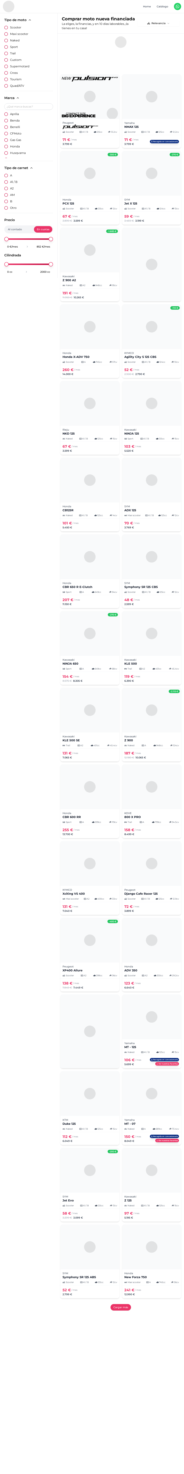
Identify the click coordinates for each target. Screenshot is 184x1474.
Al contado (15, 229)
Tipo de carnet (18, 168)
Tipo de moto (18, 20)
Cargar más (120, 1291)
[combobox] (158, 23)
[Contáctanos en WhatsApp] (177, 6)
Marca (12, 98)
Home (147, 6)
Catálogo (162, 6)
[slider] (6, 239)
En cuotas (43, 229)
